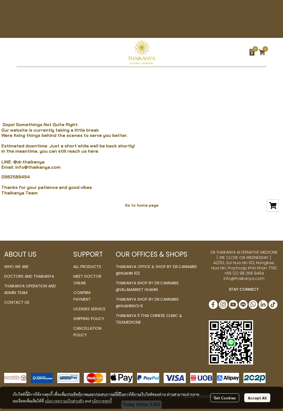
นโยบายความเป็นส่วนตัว (64, 400)
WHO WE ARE (16, 266)
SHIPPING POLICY (88, 318)
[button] (216, 52)
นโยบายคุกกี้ (102, 400)
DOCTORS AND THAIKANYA (29, 276)
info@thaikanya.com (38, 167)
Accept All (257, 397)
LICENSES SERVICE (89, 309)
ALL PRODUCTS (87, 266)
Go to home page (141, 205)
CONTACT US (16, 302)
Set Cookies (225, 397)
